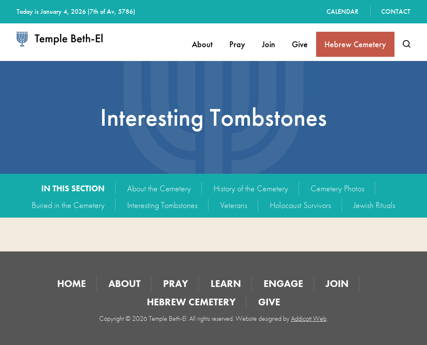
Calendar (343, 11)
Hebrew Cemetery (355, 44)
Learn (226, 283)
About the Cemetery (159, 188)
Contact (395, 11)
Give (300, 44)
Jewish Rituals (374, 205)
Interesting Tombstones (162, 205)
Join (268, 44)
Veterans (233, 205)
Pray (237, 44)
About (202, 44)
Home (71, 283)
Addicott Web (309, 318)
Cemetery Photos (337, 188)
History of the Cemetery (251, 188)
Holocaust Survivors (300, 205)
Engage (283, 283)
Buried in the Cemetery (68, 205)
